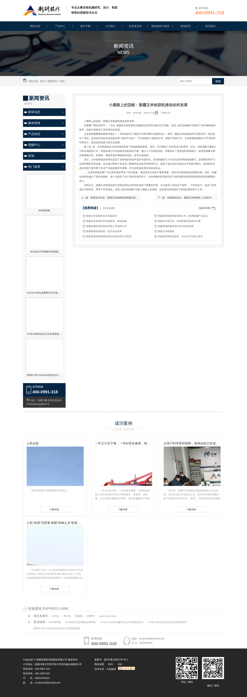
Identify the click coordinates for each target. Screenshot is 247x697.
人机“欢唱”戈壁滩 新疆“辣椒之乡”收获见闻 (55, 523)
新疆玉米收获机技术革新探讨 (101, 216)
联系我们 (210, 26)
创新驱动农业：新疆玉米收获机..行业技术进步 (191, 197)
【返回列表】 (205, 208)
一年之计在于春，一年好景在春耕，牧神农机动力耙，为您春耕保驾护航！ (123, 443)
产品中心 (60, 26)
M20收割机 (44, 210)
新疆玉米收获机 (166, 231)
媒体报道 (34, 123)
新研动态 (34, 112)
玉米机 (55, 616)
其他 (62, 81)
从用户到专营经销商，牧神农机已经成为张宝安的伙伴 (192, 443)
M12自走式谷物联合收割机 (44, 251)
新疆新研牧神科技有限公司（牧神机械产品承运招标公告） (185, 216)
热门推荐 (34, 166)
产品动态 (34, 134)
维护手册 (85, 26)
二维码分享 (165, 113)
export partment (107, 616)
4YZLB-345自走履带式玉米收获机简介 (44, 292)
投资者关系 (135, 26)
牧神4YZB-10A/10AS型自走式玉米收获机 (44, 375)
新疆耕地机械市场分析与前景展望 (176, 226)
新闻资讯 (185, 26)
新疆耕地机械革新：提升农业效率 (104, 231)
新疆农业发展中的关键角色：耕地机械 (106, 221)
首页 (42, 81)
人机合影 (33, 443)
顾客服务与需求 (160, 26)
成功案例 (123, 423)
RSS (111, 664)
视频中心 (34, 145)
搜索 (218, 81)
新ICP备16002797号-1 (116, 659)
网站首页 (35, 26)
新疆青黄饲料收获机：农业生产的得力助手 (180, 236)
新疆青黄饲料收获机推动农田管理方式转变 (109, 236)
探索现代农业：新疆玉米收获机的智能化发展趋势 (116, 197)
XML (119, 664)
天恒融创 (111, 669)
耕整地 (91, 616)
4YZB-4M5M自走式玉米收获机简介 (44, 334)
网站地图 (99, 664)
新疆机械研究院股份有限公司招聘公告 (106, 226)
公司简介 (110, 26)
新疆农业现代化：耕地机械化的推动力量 (179, 221)
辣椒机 (79, 616)
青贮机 (67, 616)
